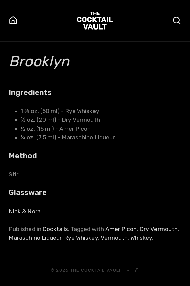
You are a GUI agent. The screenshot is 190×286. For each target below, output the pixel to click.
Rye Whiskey (81, 237)
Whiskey (141, 237)
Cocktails (55, 229)
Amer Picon (121, 229)
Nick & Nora (25, 211)
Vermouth (114, 237)
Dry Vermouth (158, 229)
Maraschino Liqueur (35, 237)
